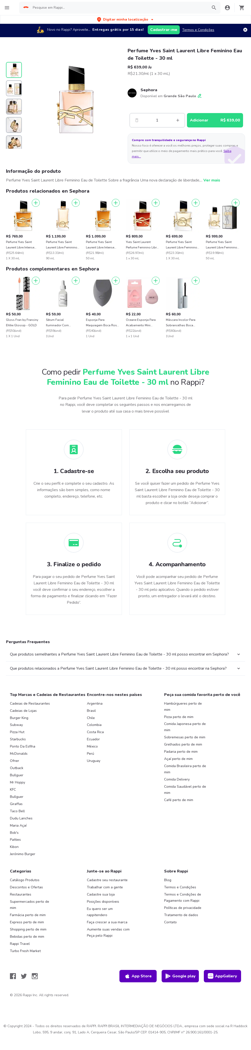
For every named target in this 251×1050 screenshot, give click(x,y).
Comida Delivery (177, 779)
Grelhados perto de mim (183, 744)
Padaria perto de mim (181, 751)
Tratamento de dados (181, 915)
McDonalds (19, 753)
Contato (170, 922)
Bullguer (16, 775)
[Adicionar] (36, 203)
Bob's (14, 832)
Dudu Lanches (21, 818)
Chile (91, 718)
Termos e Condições (198, 30)
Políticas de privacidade (182, 907)
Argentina (95, 703)
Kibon (14, 846)
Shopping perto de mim (28, 929)
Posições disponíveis (103, 901)
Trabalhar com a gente (105, 887)
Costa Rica (95, 732)
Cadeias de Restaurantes (30, 703)
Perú (90, 753)
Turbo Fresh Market (25, 951)
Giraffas (16, 804)
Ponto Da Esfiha (22, 746)
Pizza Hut (17, 732)
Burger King (19, 718)
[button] (125, 19)
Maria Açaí (18, 825)
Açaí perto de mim (178, 758)
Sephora (149, 90)
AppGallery (222, 976)
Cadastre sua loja (101, 894)
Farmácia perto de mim (28, 915)
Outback (16, 768)
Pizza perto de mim (178, 717)
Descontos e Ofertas (26, 887)
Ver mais (211, 180)
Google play (180, 976)
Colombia (94, 724)
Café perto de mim (178, 800)
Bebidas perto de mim (27, 936)
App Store (138, 976)
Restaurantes (20, 894)
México (92, 746)
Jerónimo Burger (22, 854)
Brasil (91, 710)
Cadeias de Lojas (23, 710)
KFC (13, 789)
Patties (15, 839)
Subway (16, 724)
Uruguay (93, 760)
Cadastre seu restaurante (107, 880)
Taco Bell (17, 811)
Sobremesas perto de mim (184, 737)
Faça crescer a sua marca (107, 922)
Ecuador (93, 739)
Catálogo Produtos (24, 880)
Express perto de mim (27, 922)
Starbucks (18, 739)
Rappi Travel (20, 943)
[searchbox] (119, 8)
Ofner (14, 760)
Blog (167, 880)
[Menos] (137, 120)
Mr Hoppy (17, 782)
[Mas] (178, 120)
